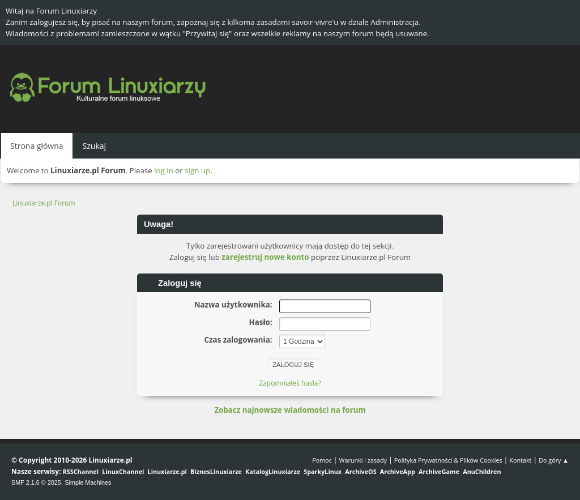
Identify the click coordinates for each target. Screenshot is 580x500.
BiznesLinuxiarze (216, 471)
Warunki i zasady (363, 460)
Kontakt (520, 460)
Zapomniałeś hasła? (290, 383)
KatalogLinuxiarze (272, 471)
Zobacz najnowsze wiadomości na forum (289, 410)
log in (163, 170)
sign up (197, 170)
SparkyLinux (323, 471)
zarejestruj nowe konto (265, 257)
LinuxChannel (123, 471)
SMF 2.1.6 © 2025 (36, 482)
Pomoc (322, 460)
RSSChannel (81, 471)
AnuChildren (482, 471)
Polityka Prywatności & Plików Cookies (448, 460)
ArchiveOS (360, 471)
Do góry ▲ (554, 460)
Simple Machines (88, 482)
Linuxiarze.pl (167, 471)
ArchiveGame (439, 471)
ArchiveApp (397, 471)
